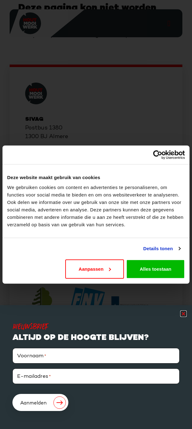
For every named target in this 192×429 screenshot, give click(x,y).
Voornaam (31, 356)
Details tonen (158, 248)
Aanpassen (95, 268)
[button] (183, 313)
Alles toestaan (155, 268)
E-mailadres (34, 376)
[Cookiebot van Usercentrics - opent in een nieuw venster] (157, 155)
